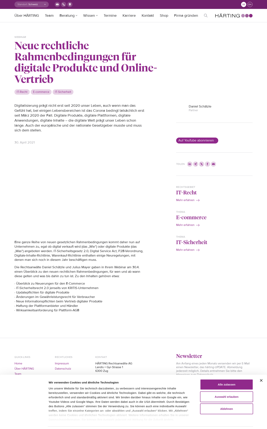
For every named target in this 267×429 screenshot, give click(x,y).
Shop (164, 15)
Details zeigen (213, 421)
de (243, 4)
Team (49, 15)
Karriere (129, 15)
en (249, 4)
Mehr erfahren (185, 200)
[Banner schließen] (261, 368)
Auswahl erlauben (226, 384)
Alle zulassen (226, 372)
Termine (110, 15)
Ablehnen (226, 396)
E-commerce (191, 217)
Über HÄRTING (26, 15)
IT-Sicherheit (191, 242)
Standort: (22, 4)
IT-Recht (186, 192)
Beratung (67, 15)
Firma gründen (186, 15)
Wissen (89, 15)
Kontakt (148, 15)
